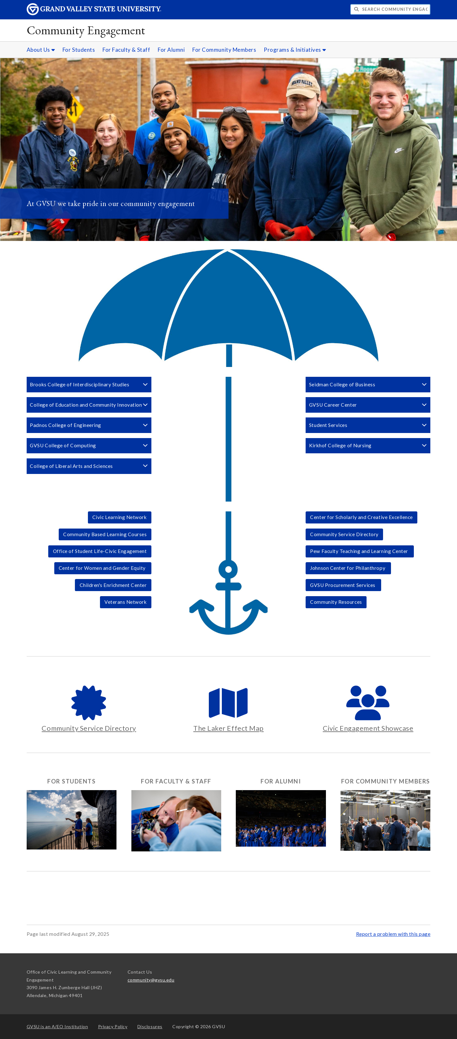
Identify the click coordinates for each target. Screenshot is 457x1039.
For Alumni (171, 49)
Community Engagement (86, 30)
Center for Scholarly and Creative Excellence (361, 517)
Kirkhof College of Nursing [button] (368, 445)
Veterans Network (125, 602)
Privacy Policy (113, 1026)
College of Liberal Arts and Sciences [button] (89, 466)
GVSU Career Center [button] (368, 405)
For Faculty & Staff (126, 49)
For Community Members (224, 49)
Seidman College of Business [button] (368, 384)
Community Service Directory (344, 534)
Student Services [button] (368, 425)
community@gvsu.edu (151, 979)
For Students (79, 49)
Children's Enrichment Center (113, 585)
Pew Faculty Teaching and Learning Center (359, 551)
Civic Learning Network (119, 517)
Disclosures (149, 1026)
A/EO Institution (57, 1026)
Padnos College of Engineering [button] (89, 425)
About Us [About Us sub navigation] (41, 49)
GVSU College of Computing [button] (89, 445)
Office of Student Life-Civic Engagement (100, 551)
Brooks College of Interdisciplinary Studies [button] (89, 384)
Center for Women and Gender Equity (103, 568)
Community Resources (336, 602)
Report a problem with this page (393, 934)
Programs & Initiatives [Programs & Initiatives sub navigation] (295, 49)
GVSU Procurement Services (343, 585)
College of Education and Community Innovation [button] (89, 405)
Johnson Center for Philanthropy (348, 568)
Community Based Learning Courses (105, 534)
